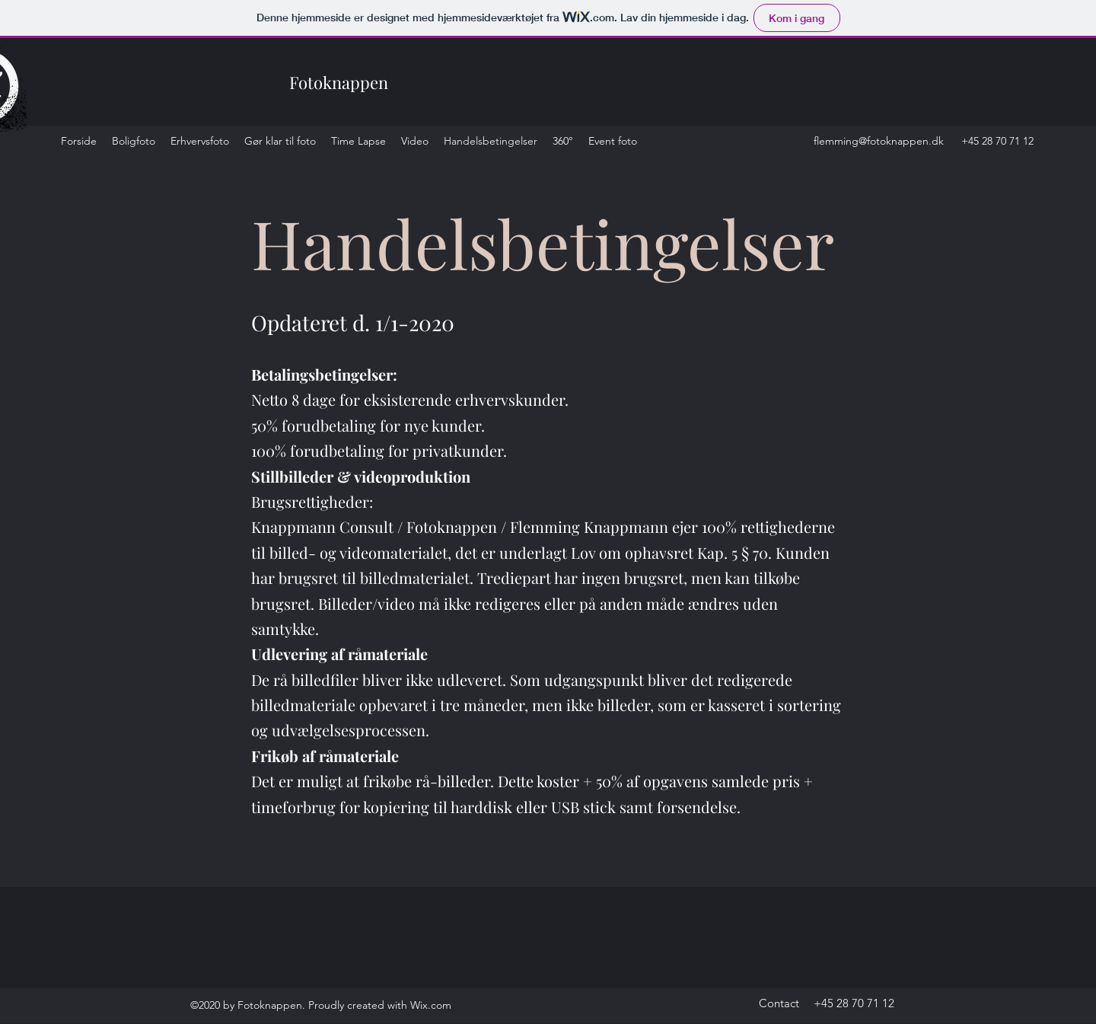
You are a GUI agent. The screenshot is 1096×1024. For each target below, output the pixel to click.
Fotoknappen (338, 82)
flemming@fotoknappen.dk (879, 141)
